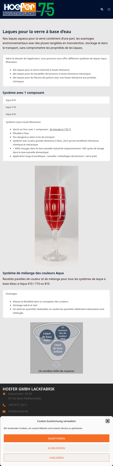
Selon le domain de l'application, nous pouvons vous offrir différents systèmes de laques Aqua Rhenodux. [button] (56, 60)
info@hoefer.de (18, 411)
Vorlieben (56, 457)
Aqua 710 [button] (11, 107)
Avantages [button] (11, 293)
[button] (107, 421)
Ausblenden (56, 448)
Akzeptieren (56, 438)
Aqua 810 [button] (11, 100)
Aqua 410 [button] (11, 114)
